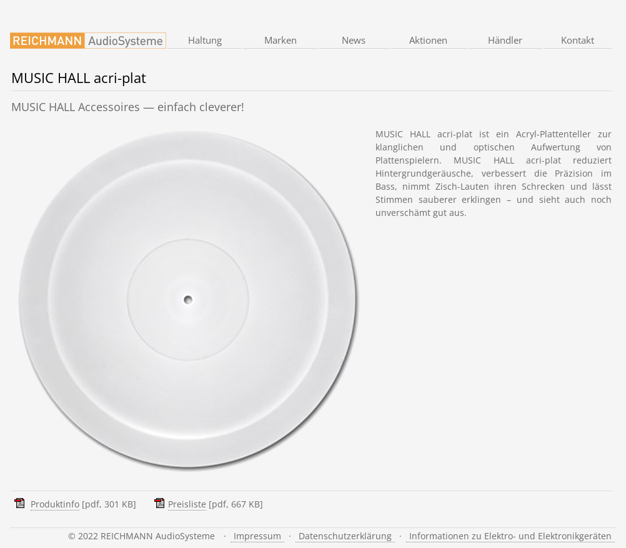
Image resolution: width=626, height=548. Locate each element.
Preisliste (187, 504)
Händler (505, 40)
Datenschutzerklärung (345, 536)
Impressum (257, 536)
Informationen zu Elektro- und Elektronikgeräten (510, 536)
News (353, 40)
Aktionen (428, 40)
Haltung (205, 40)
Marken (280, 40)
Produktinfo (55, 504)
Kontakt (577, 40)
